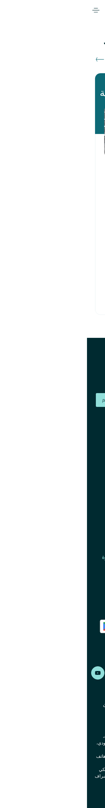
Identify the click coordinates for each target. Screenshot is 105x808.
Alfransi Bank (91, 10)
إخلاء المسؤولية (86, 721)
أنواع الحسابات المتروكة (73, 499)
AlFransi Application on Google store (78, 641)
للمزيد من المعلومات (61, 293)
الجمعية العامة (84, 542)
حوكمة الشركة (84, 513)
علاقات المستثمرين (78, 456)
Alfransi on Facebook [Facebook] (94, 673)
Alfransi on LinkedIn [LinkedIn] (31, 673)
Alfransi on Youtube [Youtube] (10, 673)
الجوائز (93, 427)
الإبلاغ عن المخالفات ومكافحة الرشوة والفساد (58, 560)
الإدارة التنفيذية (83, 470)
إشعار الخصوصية (53, 721)
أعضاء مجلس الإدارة (77, 442)
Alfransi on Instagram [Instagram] (73, 673)
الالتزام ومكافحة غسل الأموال (66, 485)
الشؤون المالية (84, 528)
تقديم (20, 400)
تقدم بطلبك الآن (57, 275)
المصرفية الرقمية (44, 10)
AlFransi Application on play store (35, 626)
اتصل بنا (91, 579)
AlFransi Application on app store (80, 626)
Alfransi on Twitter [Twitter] (52, 673)
